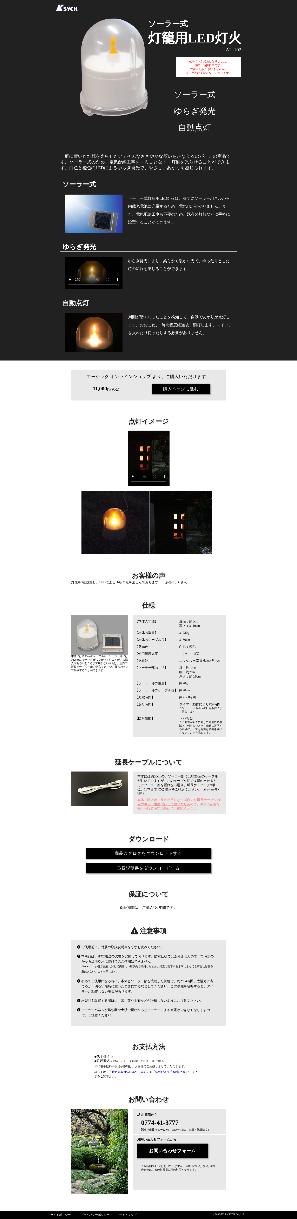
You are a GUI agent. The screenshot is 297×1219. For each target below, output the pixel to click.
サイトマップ (128, 1214)
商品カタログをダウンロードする (148, 853)
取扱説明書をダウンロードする (148, 868)
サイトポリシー (61, 1214)
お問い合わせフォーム (178, 1150)
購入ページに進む (181, 388)
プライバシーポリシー (95, 1214)
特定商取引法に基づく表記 (129, 1071)
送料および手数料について (172, 1071)
